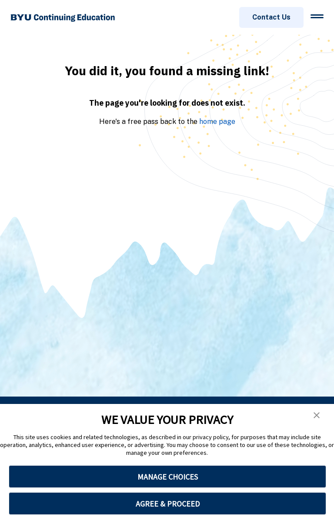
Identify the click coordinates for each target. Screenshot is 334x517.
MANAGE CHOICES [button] (167, 477)
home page (217, 121)
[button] (317, 415)
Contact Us (271, 17)
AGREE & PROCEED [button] (168, 504)
